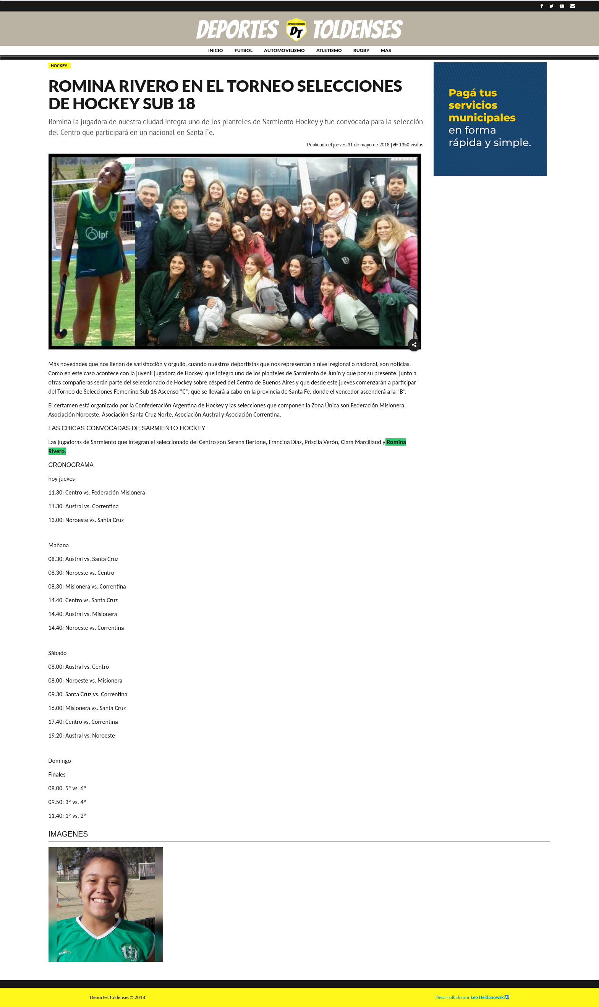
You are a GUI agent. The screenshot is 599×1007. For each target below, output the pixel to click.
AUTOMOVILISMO (284, 50)
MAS (386, 50)
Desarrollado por (472, 997)
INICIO (215, 50)
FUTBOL (244, 50)
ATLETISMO (329, 50)
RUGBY (361, 50)
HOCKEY (60, 65)
